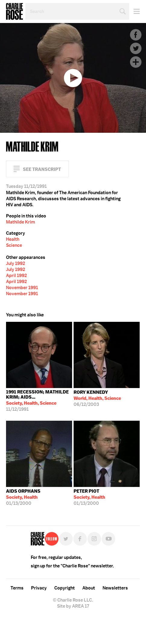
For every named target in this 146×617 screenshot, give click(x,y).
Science (14, 245)
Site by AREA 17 (73, 606)
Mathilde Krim (20, 222)
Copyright (64, 588)
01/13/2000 (23, 497)
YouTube (108, 539)
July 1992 (15, 263)
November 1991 (22, 288)
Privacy (39, 588)
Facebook (135, 35)
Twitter (135, 48)
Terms (17, 588)
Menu (134, 11)
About (88, 588)
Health (12, 239)
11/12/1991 (39, 400)
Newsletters (115, 588)
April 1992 (16, 276)
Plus (135, 62)
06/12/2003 (97, 398)
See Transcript (42, 169)
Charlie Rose (14, 11)
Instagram (94, 539)
